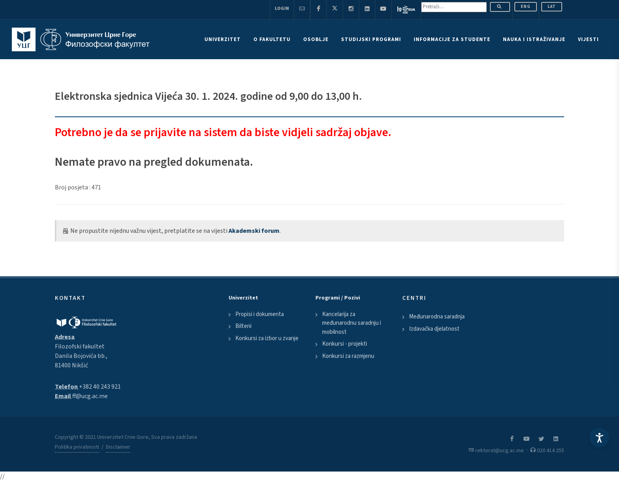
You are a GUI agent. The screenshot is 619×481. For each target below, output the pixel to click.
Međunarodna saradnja (437, 317)
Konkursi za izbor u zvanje (266, 338)
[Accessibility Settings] (599, 437)
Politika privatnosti (77, 447)
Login (282, 8)
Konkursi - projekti (344, 344)
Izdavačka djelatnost (434, 329)
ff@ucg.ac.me (90, 396)
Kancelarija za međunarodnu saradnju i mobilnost (351, 323)
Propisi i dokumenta (259, 314)
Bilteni (243, 326)
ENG (526, 6)
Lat (552, 6)
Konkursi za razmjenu (348, 356)
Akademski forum (254, 230)
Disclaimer (118, 447)
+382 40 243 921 (100, 386)
